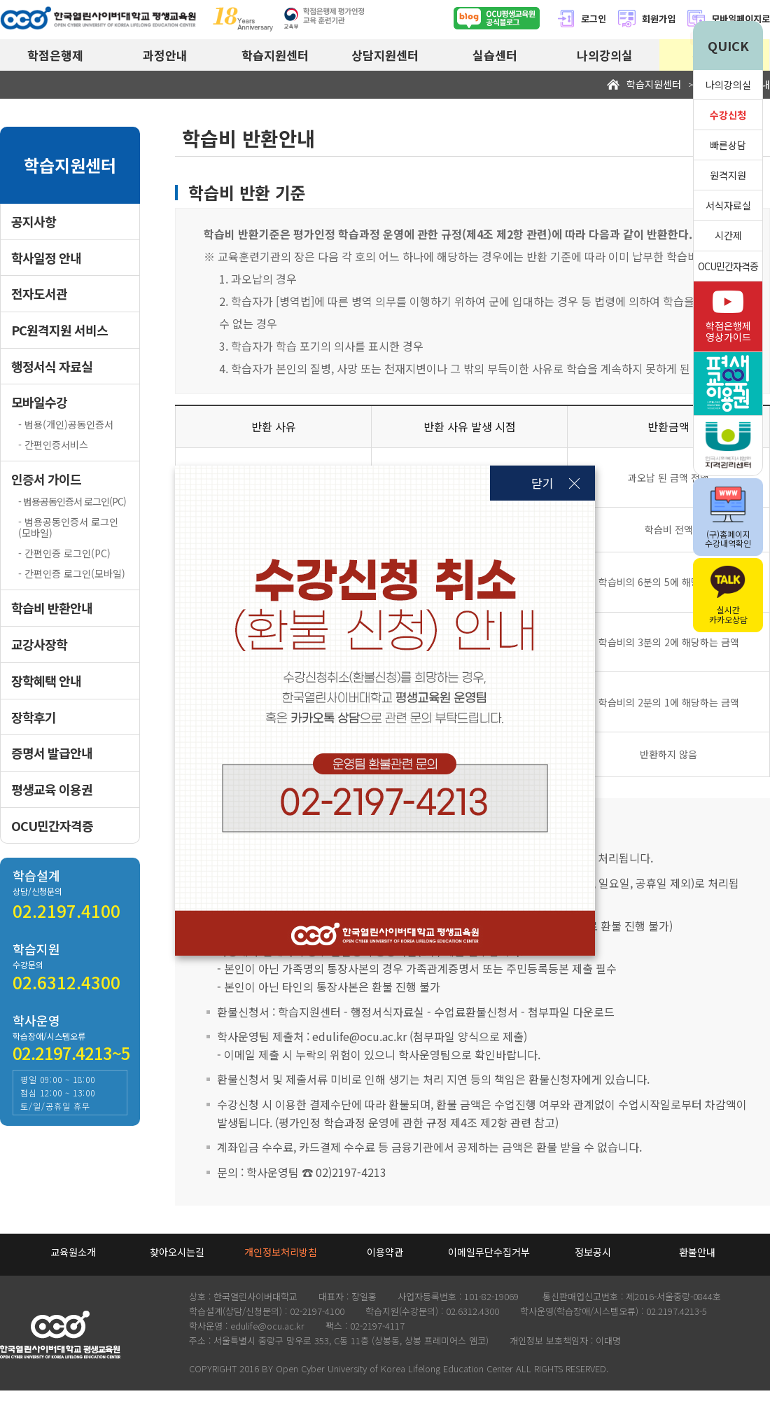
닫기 (542, 483)
